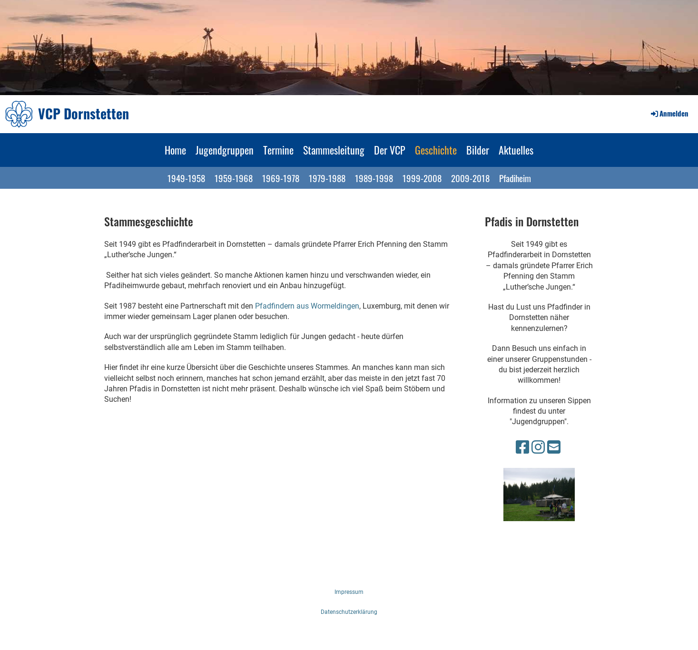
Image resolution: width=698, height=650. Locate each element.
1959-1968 (234, 177)
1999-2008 (422, 177)
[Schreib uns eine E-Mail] (553, 447)
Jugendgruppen (225, 149)
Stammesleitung (333, 149)
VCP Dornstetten (83, 113)
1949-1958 (186, 177)
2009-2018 (470, 177)
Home (175, 149)
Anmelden (668, 113)
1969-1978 (280, 177)
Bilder (477, 149)
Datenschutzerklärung (349, 612)
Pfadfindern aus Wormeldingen (307, 305)
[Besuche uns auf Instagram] (538, 447)
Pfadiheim (515, 177)
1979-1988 (327, 177)
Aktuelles (516, 149)
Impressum (349, 592)
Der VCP (389, 149)
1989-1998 (374, 177)
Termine (278, 149)
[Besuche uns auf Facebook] (522, 447)
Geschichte (436, 149)
